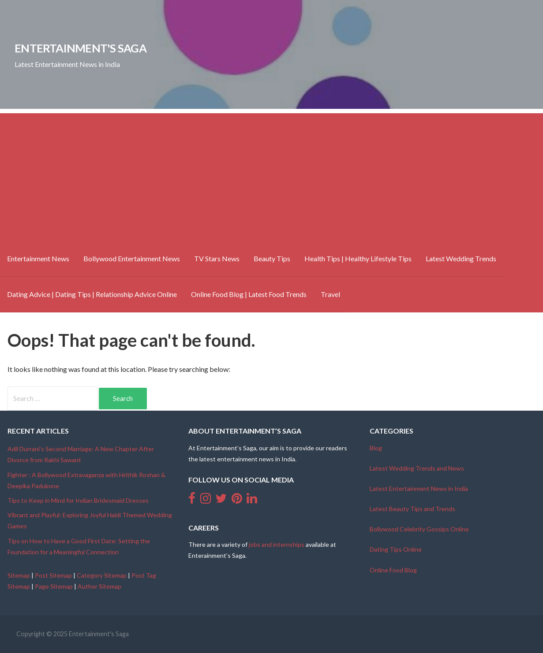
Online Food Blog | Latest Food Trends (249, 294)
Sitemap (18, 575)
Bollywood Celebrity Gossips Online (419, 529)
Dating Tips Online (396, 549)
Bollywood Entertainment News (131, 258)
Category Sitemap (102, 575)
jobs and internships (276, 544)
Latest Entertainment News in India (419, 488)
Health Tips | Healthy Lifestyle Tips (358, 258)
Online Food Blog (393, 570)
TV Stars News (217, 258)
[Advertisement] (271, 175)
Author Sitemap (99, 586)
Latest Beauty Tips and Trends (412, 508)
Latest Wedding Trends (461, 258)
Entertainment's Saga (80, 48)
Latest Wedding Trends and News (417, 468)
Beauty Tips (272, 258)
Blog (376, 448)
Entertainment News (38, 258)
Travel (330, 294)
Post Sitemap (53, 575)
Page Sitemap (54, 586)
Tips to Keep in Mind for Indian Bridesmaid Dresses (78, 500)
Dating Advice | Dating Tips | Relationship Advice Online (92, 294)
